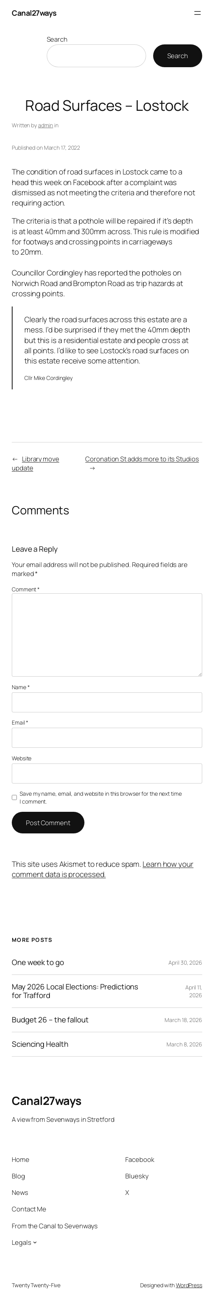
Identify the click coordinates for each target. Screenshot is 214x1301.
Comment (26, 589)
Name (20, 687)
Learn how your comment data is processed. (103, 869)
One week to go (38, 962)
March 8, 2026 (184, 1044)
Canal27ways (34, 13)
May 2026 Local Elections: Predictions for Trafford (75, 991)
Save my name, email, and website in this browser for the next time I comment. (100, 797)
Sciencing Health (40, 1044)
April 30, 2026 (185, 962)
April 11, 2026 (193, 991)
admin (45, 125)
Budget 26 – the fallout (50, 1020)
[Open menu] (197, 13)
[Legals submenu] (35, 1242)
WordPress (189, 1285)
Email (20, 722)
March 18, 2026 (183, 1020)
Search (57, 39)
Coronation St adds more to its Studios (142, 458)
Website (21, 758)
